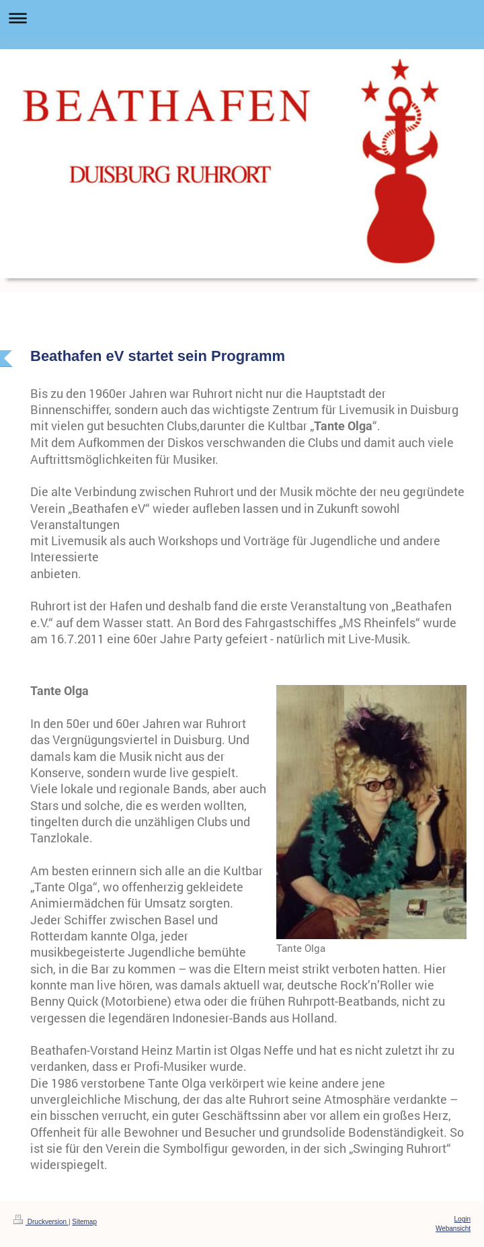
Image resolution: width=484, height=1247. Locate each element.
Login (462, 1219)
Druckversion (41, 1221)
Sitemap (84, 1221)
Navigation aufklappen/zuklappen (242, 17)
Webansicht (453, 1228)
